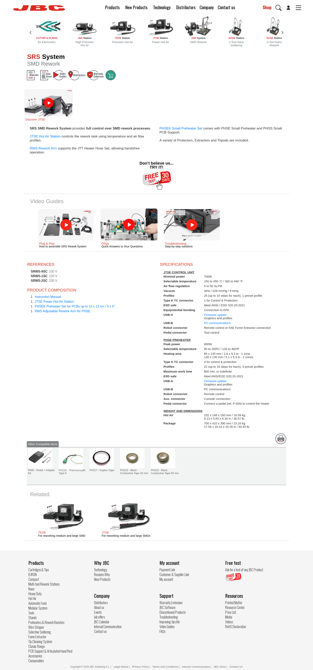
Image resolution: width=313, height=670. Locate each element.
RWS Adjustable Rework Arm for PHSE (62, 311)
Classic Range (36, 646)
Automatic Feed (37, 603)
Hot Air (32, 598)
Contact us (226, 7)
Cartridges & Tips (38, 569)
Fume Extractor (37, 636)
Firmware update (215, 314)
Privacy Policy (140, 666)
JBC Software (167, 607)
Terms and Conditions (165, 666)
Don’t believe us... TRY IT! (156, 165)
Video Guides (166, 626)
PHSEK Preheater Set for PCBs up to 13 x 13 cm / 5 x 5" (75, 306)
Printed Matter (233, 602)
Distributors (186, 7)
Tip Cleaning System (40, 641)
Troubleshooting (168, 617)
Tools (31, 612)
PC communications (217, 323)
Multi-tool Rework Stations (43, 584)
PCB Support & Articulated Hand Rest (50, 651)
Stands (32, 617)
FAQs (162, 631)
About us (99, 607)
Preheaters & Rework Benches (46, 622)
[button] (278, 8)
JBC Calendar (101, 621)
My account (166, 579)
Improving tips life (169, 621)
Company (207, 7)
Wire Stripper (36, 627)
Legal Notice (121, 666)
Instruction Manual (48, 296)
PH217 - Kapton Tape (101, 470)
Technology (162, 7)
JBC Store (220, 666)
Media (228, 617)
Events (98, 612)
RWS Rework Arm (43, 148)
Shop (267, 7)
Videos (229, 621)
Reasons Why (102, 574)
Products (112, 7)
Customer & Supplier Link (174, 574)
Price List (230, 612)
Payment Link (167, 569)
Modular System (37, 608)
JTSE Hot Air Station (45, 136)
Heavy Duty (35, 593)
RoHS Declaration (235, 626)
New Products (136, 7)
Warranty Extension (170, 602)
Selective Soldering (39, 631)
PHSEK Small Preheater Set (180, 128)
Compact (33, 579)
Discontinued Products (172, 612)
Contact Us (236, 666)
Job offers (99, 617)
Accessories (35, 655)
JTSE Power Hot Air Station (54, 301)
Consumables (36, 660)
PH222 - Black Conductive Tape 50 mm (165, 472)
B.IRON (32, 574)
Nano (31, 588)
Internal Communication (108, 626)
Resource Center (235, 607)
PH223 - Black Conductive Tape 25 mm (134, 472)
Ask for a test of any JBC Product (244, 569)
